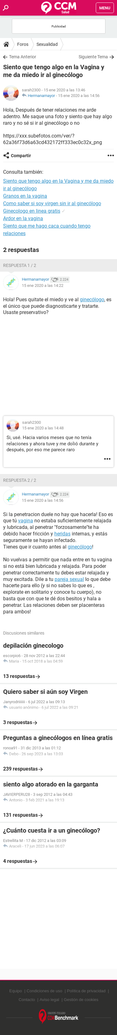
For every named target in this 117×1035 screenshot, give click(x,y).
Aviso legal (49, 999)
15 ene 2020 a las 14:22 (42, 285)
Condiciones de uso (44, 991)
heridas (62, 534)
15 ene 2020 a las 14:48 (43, 428)
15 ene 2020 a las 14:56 (79, 95)
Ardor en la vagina (23, 218)
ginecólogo (92, 299)
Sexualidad (47, 44)
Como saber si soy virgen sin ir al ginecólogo (52, 203)
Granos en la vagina (25, 196)
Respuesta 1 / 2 (19, 265)
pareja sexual (69, 579)
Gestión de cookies (81, 999)
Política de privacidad (86, 991)
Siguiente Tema (93, 56)
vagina (25, 521)
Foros (22, 44)
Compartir (21, 155)
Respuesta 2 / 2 (19, 480)
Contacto (27, 999)
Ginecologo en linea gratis (31, 211)
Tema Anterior (22, 56)
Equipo (15, 991)
